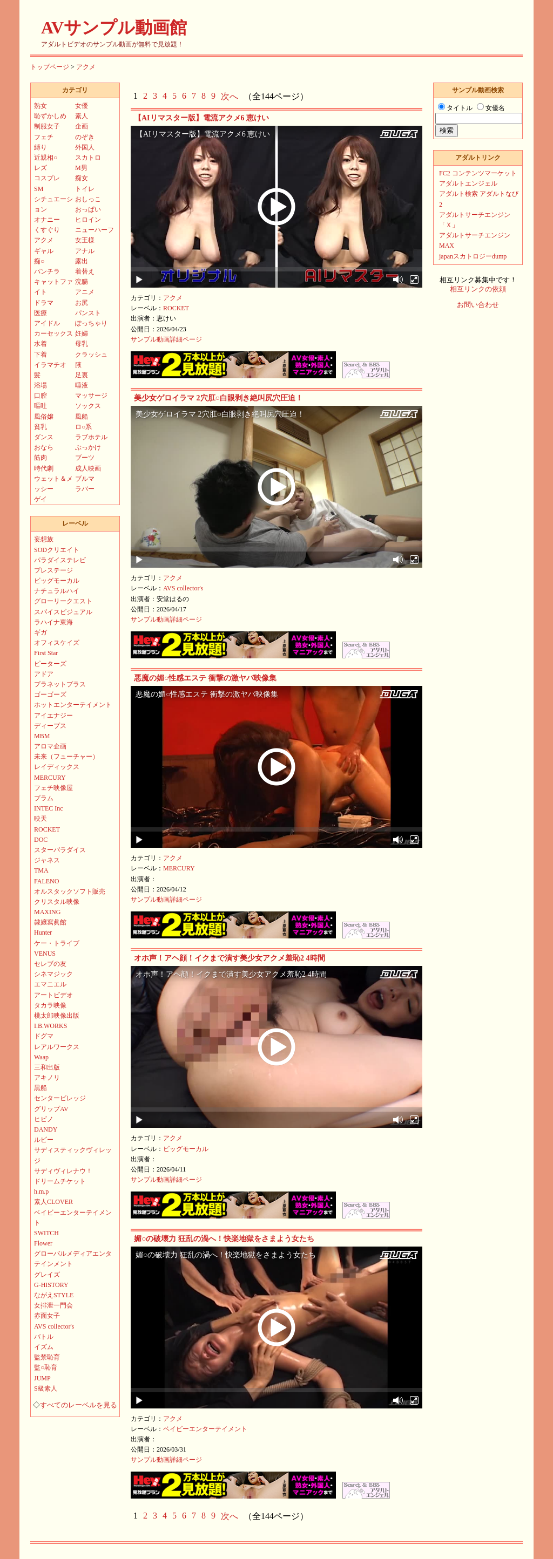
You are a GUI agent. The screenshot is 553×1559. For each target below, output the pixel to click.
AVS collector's (183, 588)
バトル (43, 1336)
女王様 (85, 240)
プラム (43, 798)
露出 (81, 261)
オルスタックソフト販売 (69, 891)
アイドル (47, 323)
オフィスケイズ (56, 642)
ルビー (43, 1139)
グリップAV (51, 1109)
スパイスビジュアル (63, 612)
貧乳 (40, 427)
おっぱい (88, 209)
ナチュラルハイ (56, 591)
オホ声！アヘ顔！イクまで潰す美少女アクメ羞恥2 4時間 (229, 958)
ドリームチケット (60, 1181)
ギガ (40, 632)
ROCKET (176, 308)
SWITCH (46, 1233)
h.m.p (41, 1191)
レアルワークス (56, 1047)
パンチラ (47, 271)
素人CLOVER (53, 1202)
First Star (46, 653)
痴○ (39, 261)
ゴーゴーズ (50, 694)
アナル (85, 251)
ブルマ (85, 478)
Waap (41, 1057)
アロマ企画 (50, 746)
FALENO (46, 881)
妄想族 (43, 539)
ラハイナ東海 (53, 622)
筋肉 (40, 457)
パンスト (88, 313)
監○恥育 (45, 1367)
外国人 (85, 147)
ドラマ (43, 303)
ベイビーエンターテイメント (205, 1429)
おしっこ (88, 199)
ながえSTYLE (53, 1295)
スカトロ (88, 157)
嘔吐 (40, 406)
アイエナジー (53, 715)
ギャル (43, 251)
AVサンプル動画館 (114, 27)
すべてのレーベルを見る (78, 1405)
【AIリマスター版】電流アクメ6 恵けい (201, 118)
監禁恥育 (47, 1357)
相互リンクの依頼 (478, 289)
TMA (41, 870)
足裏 (81, 375)
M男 (81, 168)
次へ (229, 96)
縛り (40, 147)
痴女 (81, 178)
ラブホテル (91, 437)
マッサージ (91, 395)
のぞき (85, 137)
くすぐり (47, 230)
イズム (43, 1347)
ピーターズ (50, 664)
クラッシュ (91, 354)
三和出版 (47, 1067)
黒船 (40, 1088)
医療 (40, 313)
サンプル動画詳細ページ (166, 339)
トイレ (85, 189)
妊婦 (81, 333)
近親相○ (45, 157)
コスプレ (47, 178)
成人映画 (88, 468)
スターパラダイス (60, 850)
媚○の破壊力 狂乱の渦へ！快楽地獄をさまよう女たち (224, 1239)
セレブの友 (50, 964)
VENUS (45, 953)
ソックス (88, 406)
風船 (81, 416)
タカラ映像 (50, 1005)
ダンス (43, 437)
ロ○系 (83, 427)
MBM (42, 736)
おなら (43, 447)
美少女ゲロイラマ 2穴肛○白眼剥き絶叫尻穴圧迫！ (218, 398)
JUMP (42, 1378)
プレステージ (53, 570)
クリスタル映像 (56, 902)
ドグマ (43, 1036)
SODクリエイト (56, 550)
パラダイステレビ (60, 560)
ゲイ (40, 499)
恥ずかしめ (50, 116)
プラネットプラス (60, 684)
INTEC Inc (48, 808)
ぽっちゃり (91, 323)
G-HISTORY (51, 1285)
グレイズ (47, 1274)
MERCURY (179, 868)
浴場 (40, 385)
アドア (43, 674)
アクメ (86, 67)
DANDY (45, 1129)
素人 (81, 116)
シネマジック (53, 974)
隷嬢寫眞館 (50, 922)
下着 (40, 354)
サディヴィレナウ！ (63, 1171)
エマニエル (50, 984)
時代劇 (43, 468)
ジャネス (47, 860)
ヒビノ (43, 1119)
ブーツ (85, 457)
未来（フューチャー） (66, 756)
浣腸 (81, 281)
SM (38, 189)
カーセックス (53, 333)
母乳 (81, 344)
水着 (40, 344)
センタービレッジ (60, 1098)
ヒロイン (88, 219)
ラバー (85, 489)
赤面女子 (47, 1315)
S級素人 (45, 1388)
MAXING (47, 912)
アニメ (85, 292)
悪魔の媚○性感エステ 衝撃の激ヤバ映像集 (205, 678)
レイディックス (56, 767)
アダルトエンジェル (468, 183)
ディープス (50, 726)
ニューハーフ (94, 230)
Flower (43, 1243)
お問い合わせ (478, 305)
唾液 (81, 385)
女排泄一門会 (53, 1305)
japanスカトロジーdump (473, 256)
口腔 (40, 395)
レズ (40, 168)
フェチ (43, 137)
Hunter (43, 932)
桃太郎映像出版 (56, 1015)
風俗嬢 (43, 416)
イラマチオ (50, 365)
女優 (81, 106)
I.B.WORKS (50, 1026)
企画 (81, 126)
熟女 (40, 106)
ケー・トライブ (56, 943)
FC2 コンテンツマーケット (478, 173)
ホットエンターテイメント (73, 705)
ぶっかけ (88, 447)
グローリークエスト (63, 601)
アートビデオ (53, 995)
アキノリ (47, 1077)
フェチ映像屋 (53, 788)
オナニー (47, 219)
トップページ (49, 67)
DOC (41, 839)
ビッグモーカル (185, 1149)
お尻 (81, 303)
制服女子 (47, 126)
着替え (85, 271)
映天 (40, 818)
